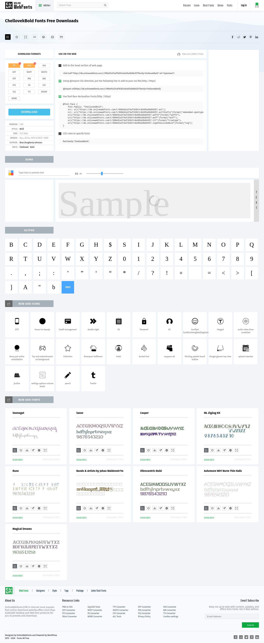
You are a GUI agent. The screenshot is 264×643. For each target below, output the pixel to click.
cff (44, 85)
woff (29, 72)
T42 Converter (144, 613)
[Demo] (25, 37)
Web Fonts (23, 591)
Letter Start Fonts (98, 591)
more (67, 287)
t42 (14, 92)
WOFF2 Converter (120, 610)
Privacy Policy (144, 616)
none (14, 98)
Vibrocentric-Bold (151, 470)
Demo (220, 5)
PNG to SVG (67, 607)
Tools (230, 5)
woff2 (44, 72)
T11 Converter (169, 613)
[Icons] (52, 37)
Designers (40, 591)
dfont (44, 92)
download (29, 112)
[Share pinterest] (251, 37)
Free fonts (20, 5)
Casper (144, 413)
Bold (22, 129)
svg (44, 65)
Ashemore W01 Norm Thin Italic (223, 470)
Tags (66, 591)
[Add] (8, 37)
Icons (197, 5)
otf (14, 79)
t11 (29, 92)
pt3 (14, 85)
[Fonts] (61, 37)
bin (44, 79)
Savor (80, 413)
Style (54, 591)
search (105, 5)
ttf (14, 65)
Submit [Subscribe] (250, 625)
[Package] (43, 37)
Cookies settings (170, 616)
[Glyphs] (34, 37)
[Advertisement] (233, 100)
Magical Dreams (22, 528)
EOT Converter (68, 610)
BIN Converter (169, 610)
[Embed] (39, 450)
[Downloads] (27, 450)
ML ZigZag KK (212, 413)
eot (14, 72)
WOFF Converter (95, 610)
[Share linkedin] (257, 37)
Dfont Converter (69, 616)
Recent (186, 5)
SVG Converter (169, 607)
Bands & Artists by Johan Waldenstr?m (99, 470)
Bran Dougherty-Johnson (31, 142)
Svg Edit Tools (94, 607)
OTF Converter (144, 607)
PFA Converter (144, 610)
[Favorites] (17, 37)
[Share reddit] (238, 37)
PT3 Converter (68, 613)
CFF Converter (119, 613)
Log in (244, 5)
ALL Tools (117, 616)
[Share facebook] (232, 37)
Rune (16, 470)
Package (80, 591)
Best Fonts (208, 5)
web (29, 65)
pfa (29, 79)
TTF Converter (119, 607)
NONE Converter (95, 616)
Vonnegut (18, 413)
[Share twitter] (244, 37)
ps (29, 85)
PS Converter (93, 613)
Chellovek (24, 147)
